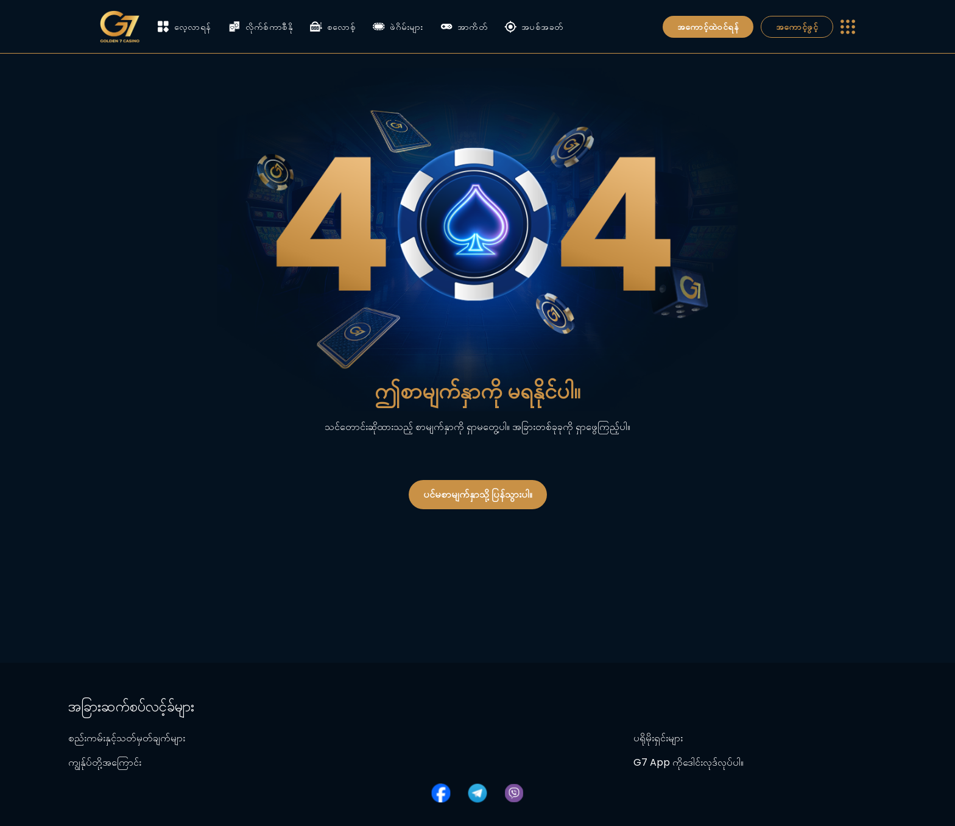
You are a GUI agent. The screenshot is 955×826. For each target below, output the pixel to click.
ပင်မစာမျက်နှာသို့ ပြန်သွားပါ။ (477, 494)
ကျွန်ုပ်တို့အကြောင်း (104, 762)
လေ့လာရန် (184, 26)
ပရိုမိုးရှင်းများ (658, 738)
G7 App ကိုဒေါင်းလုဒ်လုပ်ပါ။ (688, 762)
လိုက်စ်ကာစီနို (260, 27)
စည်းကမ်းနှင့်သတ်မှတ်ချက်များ (126, 738)
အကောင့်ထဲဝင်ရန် (708, 27)
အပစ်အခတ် (533, 27)
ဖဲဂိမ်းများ (398, 27)
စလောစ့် (333, 27)
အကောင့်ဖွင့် (797, 27)
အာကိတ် (463, 27)
